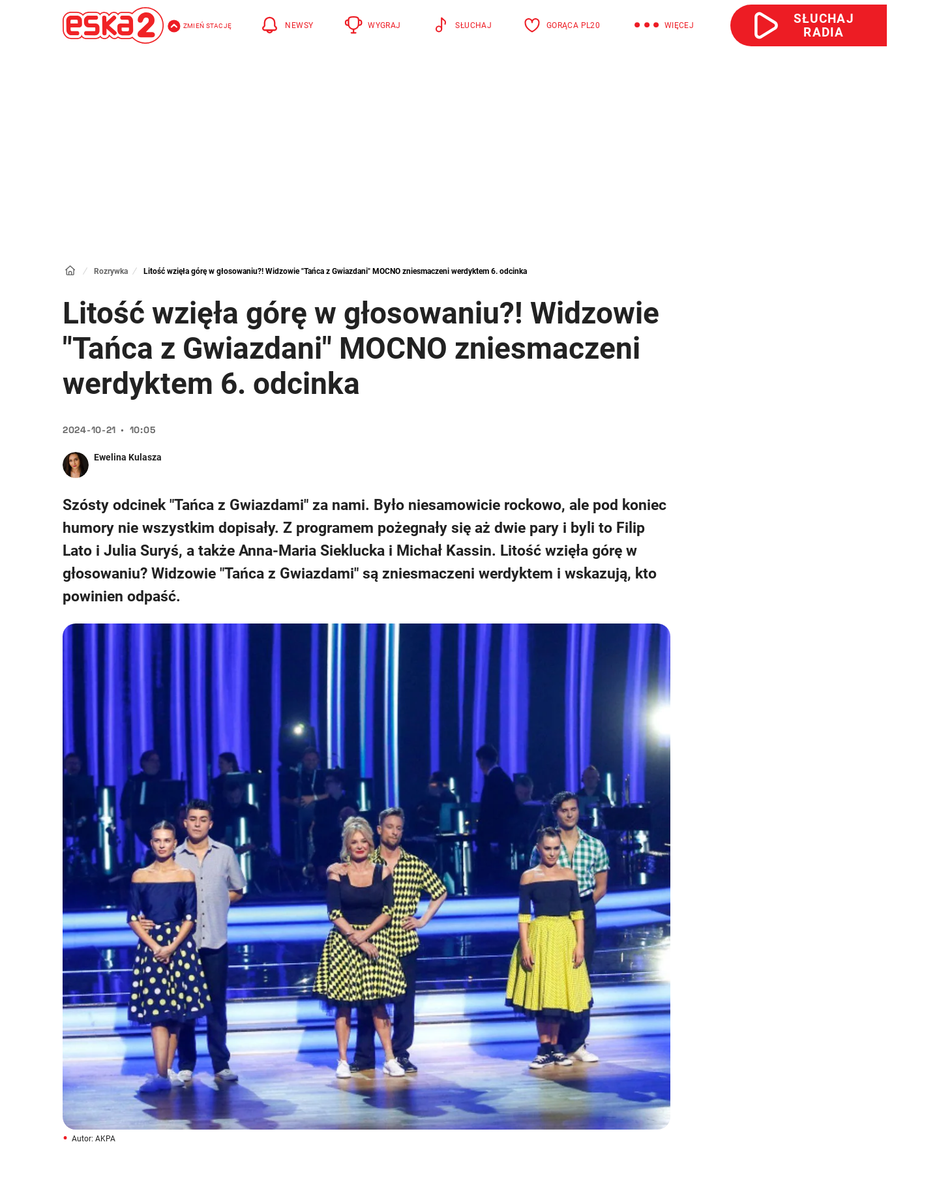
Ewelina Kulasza (128, 457)
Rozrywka (111, 271)
